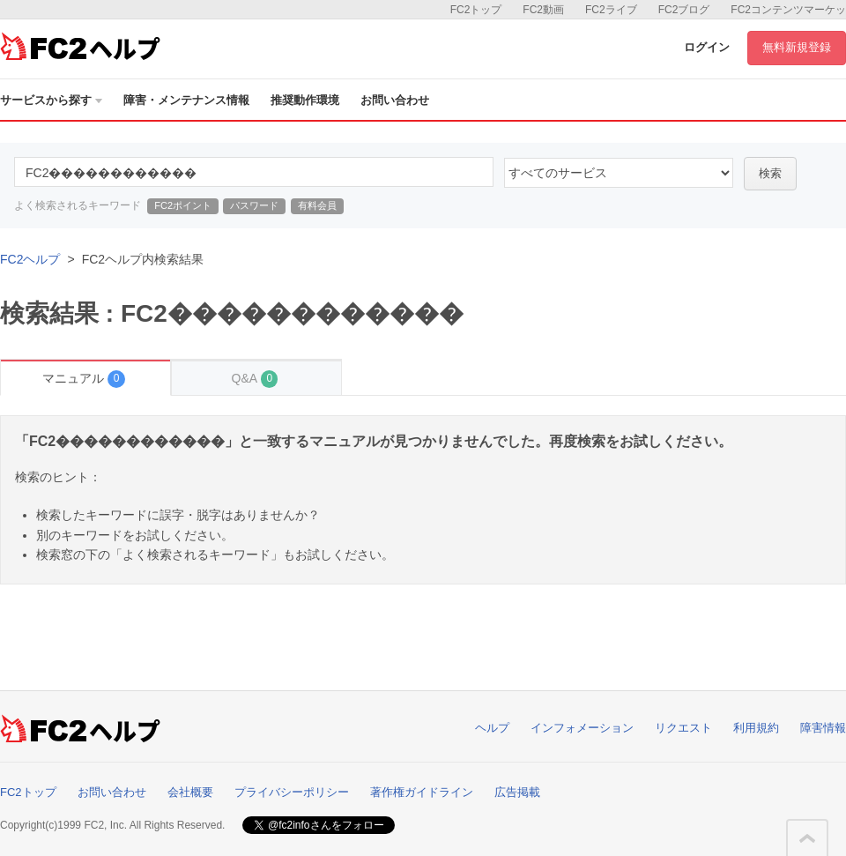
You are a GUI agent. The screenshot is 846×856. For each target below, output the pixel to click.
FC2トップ (476, 10)
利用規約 (756, 727)
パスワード (254, 205)
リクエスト (683, 727)
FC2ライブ (611, 10)
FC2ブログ (684, 10)
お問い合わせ (394, 100)
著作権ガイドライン (421, 792)
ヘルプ (492, 727)
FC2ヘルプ (30, 259)
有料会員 (317, 205)
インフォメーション (582, 727)
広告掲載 (517, 792)
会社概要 (190, 792)
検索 (770, 173)
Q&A (255, 378)
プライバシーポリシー (291, 792)
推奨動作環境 (305, 100)
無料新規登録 (796, 47)
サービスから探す (51, 100)
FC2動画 (543, 10)
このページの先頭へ (807, 838)
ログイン (707, 47)
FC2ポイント (183, 205)
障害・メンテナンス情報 (186, 100)
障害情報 (823, 727)
